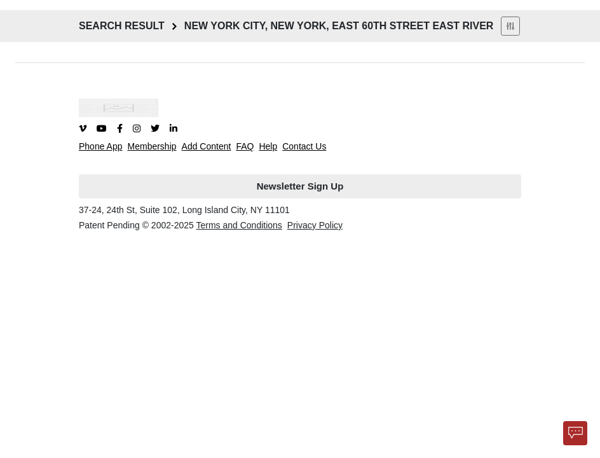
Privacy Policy (315, 225)
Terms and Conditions (239, 225)
